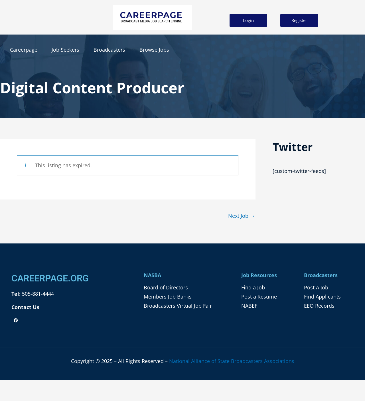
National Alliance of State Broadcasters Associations (231, 361)
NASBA (152, 275)
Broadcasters (109, 49)
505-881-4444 (37, 293)
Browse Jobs (154, 49)
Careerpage (23, 49)
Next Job (241, 215)
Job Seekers (65, 49)
